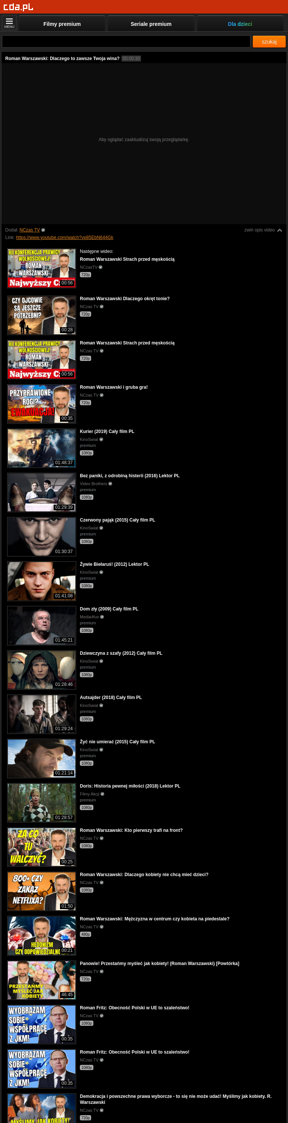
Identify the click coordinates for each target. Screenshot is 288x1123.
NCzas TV (30, 230)
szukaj (269, 42)
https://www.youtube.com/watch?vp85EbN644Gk (64, 237)
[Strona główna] (18, 7)
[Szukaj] (126, 41)
